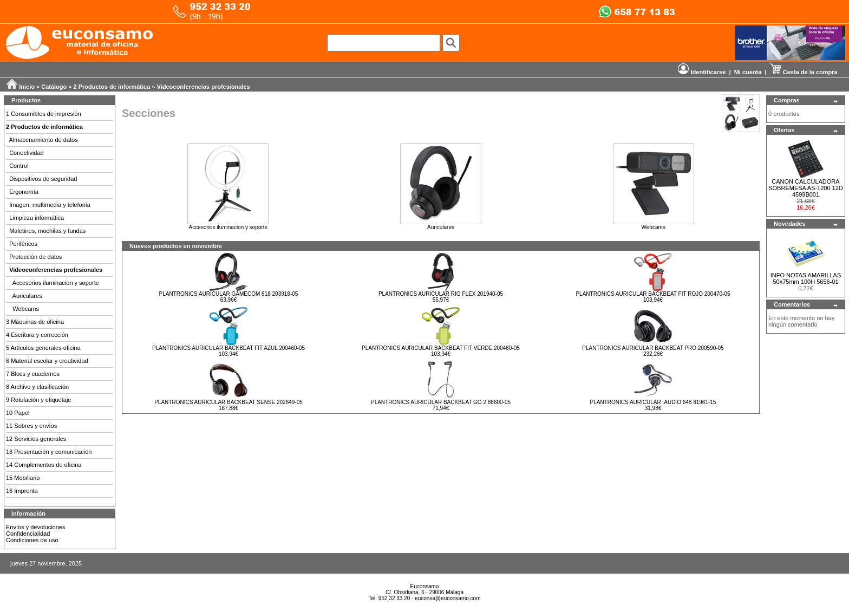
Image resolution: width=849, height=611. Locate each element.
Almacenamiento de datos (43, 139)
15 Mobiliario (23, 477)
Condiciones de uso (32, 540)
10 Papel (17, 413)
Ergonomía (23, 191)
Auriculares (27, 295)
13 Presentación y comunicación (49, 451)
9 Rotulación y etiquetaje (38, 399)
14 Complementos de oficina (43, 464)
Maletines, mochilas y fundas (47, 230)
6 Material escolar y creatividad (47, 361)
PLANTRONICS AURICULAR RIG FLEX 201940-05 (440, 294)
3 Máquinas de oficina (35, 321)
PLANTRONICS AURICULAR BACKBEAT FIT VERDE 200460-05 (441, 348)
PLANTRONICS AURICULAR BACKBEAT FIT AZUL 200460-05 (228, 348)
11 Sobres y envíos (31, 425)
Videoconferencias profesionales (203, 86)
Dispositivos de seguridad (43, 179)
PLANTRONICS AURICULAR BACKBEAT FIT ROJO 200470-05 (653, 294)
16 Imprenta (22, 490)
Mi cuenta (748, 72)
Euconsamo (424, 586)
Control (18, 165)
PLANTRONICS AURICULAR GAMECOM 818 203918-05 (228, 294)
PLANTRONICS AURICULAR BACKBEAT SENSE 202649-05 (228, 402)
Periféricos (23, 243)
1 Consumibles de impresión (43, 113)
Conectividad (26, 153)
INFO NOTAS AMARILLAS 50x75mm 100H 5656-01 (805, 278)
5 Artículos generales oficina (43, 347)
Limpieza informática (36, 217)
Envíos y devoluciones (35, 527)
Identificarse (702, 72)
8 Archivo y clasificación (37, 387)
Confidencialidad (28, 533)
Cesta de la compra (804, 72)
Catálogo (54, 86)
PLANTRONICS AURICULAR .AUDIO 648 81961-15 (653, 402)
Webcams (25, 309)
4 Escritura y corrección (37, 335)
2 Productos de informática (112, 86)
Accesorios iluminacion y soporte (55, 283)
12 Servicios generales (36, 438)
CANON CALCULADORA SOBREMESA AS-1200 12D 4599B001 (805, 188)
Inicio (27, 86)
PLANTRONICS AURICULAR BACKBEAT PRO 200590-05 (652, 348)
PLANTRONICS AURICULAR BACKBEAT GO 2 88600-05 (441, 402)
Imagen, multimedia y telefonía (49, 205)
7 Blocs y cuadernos (33, 373)
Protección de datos (35, 256)
